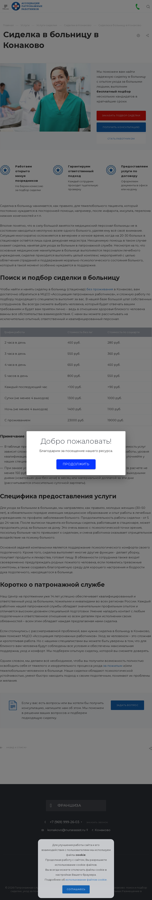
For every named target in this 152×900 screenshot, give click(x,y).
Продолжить (76, 464)
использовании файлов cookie (86, 879)
